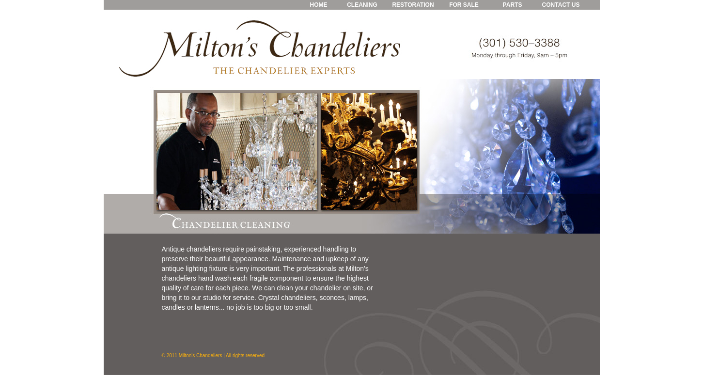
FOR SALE (464, 4)
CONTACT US (561, 4)
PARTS (512, 4)
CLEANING (362, 4)
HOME (319, 4)
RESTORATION (413, 4)
